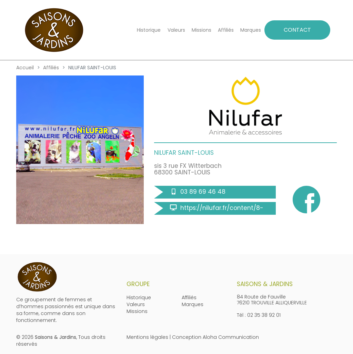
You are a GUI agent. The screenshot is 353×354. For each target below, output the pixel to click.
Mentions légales (147, 337)
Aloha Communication (231, 337)
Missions (201, 30)
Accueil (25, 67)
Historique (149, 30)
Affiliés (226, 30)
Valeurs (176, 30)
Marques (250, 30)
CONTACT (297, 30)
